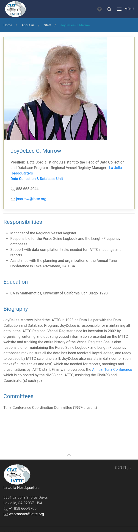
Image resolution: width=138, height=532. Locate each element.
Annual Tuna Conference (112, 369)
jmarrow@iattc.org (31, 199)
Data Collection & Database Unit (37, 179)
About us (28, 25)
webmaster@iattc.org (26, 514)
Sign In (123, 468)
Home (7, 25)
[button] (109, 9)
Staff (47, 25)
